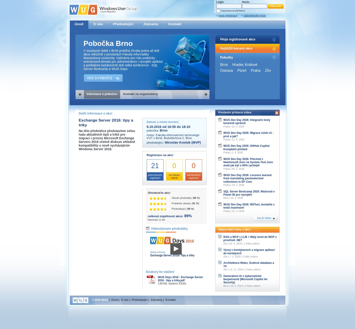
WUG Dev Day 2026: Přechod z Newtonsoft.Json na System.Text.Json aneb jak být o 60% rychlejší (248, 162)
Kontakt (174, 24)
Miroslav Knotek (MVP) (183, 142)
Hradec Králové (244, 65)
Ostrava (226, 70)
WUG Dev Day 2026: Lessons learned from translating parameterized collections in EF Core (247, 178)
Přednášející (123, 24)
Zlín (268, 70)
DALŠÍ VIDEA (264, 218)
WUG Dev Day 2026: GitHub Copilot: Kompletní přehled (246, 147)
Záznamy (151, 24)
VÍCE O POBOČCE (100, 78)
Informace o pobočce (102, 94)
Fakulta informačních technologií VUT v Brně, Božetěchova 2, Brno (173, 136)
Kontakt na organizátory (140, 94)
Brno (224, 65)
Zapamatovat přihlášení (233, 11)
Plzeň (241, 70)
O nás (98, 24)
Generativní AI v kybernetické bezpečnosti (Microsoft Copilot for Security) (245, 279)
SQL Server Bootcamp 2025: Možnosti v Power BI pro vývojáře (249, 193)
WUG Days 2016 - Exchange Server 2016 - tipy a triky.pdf (180, 279)
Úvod (79, 24)
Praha (256, 70)
